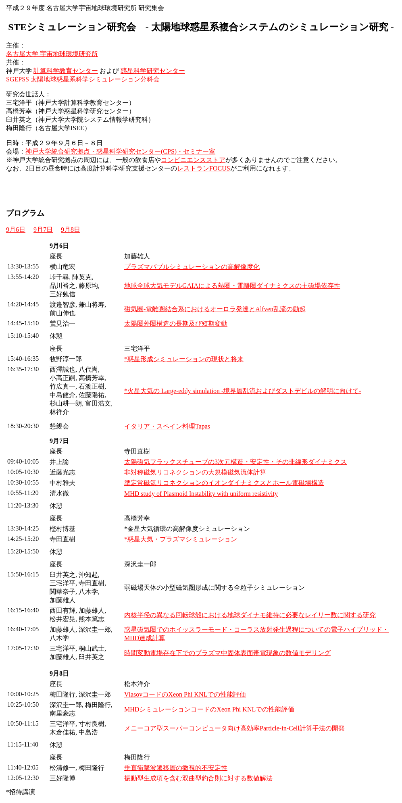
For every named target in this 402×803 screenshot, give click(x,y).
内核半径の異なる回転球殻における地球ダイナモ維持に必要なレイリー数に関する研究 (250, 615)
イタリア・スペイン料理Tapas (167, 426)
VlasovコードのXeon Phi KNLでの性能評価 (185, 694)
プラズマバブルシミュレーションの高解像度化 (192, 266)
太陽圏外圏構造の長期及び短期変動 (175, 323)
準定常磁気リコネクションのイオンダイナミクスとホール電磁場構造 (224, 482)
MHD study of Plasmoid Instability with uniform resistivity (201, 493)
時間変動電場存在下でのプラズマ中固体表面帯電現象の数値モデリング (227, 652)
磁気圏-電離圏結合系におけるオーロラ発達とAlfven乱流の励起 (215, 309)
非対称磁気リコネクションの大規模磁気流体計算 (195, 472)
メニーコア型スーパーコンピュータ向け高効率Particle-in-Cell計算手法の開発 (234, 728)
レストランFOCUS (203, 168)
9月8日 (70, 229)
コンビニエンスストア (193, 159)
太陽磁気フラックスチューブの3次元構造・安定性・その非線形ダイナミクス (235, 461)
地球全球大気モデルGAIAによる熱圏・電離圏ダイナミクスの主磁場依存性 (232, 285)
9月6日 (15, 229)
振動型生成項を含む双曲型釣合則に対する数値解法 (198, 778)
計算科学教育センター (65, 70)
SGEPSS (17, 79)
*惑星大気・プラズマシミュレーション (180, 539)
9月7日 (43, 229)
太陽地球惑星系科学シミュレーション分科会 (95, 79)
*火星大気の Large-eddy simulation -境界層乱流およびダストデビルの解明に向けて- (242, 390)
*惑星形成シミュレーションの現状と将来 (184, 359)
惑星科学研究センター (153, 70)
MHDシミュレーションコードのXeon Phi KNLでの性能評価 (209, 709)
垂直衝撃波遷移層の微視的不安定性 (175, 767)
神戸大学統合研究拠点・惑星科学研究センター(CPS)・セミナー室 (120, 151)
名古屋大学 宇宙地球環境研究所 (52, 53)
